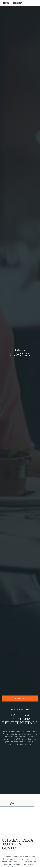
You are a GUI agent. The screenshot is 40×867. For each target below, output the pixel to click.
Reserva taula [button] (20, 698)
